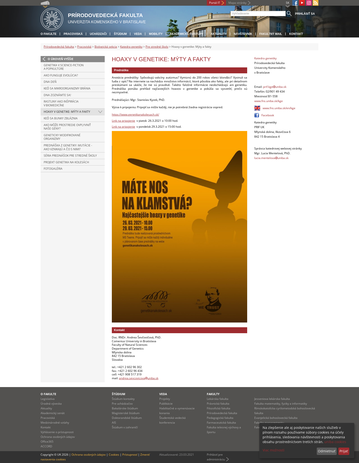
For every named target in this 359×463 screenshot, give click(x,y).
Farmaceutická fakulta (221, 423)
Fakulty (213, 394)
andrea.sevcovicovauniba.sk (138, 378)
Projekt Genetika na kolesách (66, 162)
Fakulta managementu (269, 423)
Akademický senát (53, 413)
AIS (114, 423)
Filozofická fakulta (218, 408)
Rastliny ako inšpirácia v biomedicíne (61, 103)
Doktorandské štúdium (127, 418)
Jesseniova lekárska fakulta (272, 399)
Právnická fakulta (218, 404)
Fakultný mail (270, 34)
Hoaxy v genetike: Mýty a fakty (67, 112)
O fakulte (49, 34)
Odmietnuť (326, 451)
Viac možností (273, 450)
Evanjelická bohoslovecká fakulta (276, 418)
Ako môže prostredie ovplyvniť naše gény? (67, 127)
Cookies (114, 455)
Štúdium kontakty (123, 399)
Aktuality (219, 34)
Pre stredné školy (157, 47)
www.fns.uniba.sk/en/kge (279, 108)
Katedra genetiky (131, 47)
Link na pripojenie (123, 121)
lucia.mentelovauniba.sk (271, 158)
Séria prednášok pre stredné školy (70, 156)
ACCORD (46, 446)
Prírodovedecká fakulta (59, 47)
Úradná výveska (51, 404)
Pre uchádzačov (122, 404)
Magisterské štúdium (126, 413)
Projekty (164, 399)
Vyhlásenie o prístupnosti (57, 432)
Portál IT (214, 3)
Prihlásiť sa (305, 13)
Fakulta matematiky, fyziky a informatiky (280, 404)
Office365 (47, 442)
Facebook (267, 115)
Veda (138, 34)
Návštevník (243, 34)
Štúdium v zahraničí (125, 427)
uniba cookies (335, 442)
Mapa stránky (237, 3)
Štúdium (120, 34)
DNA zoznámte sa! (57, 95)
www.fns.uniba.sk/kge (268, 101)
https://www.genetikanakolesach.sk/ (135, 114)
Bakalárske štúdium (125, 408)
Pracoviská (73, 34)
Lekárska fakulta (217, 399)
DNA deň (50, 82)
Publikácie (166, 404)
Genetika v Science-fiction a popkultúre (64, 67)
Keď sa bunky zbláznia (61, 118)
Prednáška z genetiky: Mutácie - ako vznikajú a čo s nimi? (68, 147)
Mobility (155, 34)
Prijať (344, 451)
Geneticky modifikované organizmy (62, 137)
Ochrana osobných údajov (58, 437)
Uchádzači (98, 34)
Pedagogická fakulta (220, 418)
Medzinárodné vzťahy (55, 423)
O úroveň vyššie (60, 59)
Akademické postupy (186, 34)
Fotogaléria (53, 169)
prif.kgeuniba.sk (274, 87)
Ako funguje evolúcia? (61, 75)
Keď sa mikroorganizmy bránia (67, 88)
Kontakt (296, 34)
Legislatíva (48, 399)
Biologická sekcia (105, 47)
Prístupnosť (129, 455)
